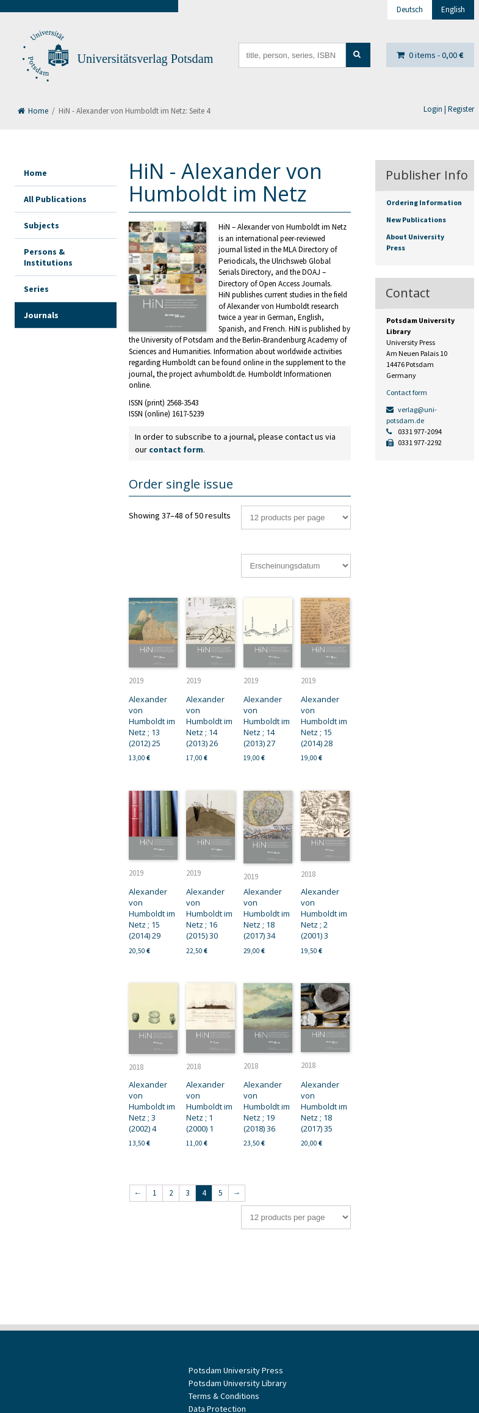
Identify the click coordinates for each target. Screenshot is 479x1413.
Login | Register (448, 109)
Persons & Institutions (48, 257)
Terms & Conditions (224, 1395)
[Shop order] (296, 566)
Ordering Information (424, 202)
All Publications (55, 199)
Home (33, 111)
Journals (41, 315)
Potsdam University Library (238, 1383)
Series (36, 288)
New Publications (416, 219)
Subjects (41, 225)
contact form (176, 449)
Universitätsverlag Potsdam (145, 58)
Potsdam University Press (236, 1370)
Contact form (406, 392)
